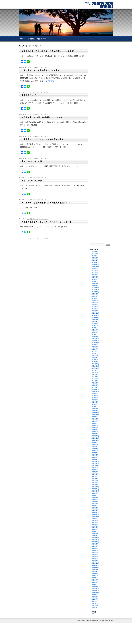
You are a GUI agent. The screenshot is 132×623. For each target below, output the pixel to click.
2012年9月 (94, 595)
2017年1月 (94, 485)
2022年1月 (94, 362)
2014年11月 (95, 540)
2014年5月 (94, 552)
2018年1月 (94, 459)
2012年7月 (94, 599)
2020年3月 (94, 406)
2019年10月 (95, 415)
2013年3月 (94, 582)
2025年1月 (94, 285)
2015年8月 (94, 521)
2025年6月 (94, 275)
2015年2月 (94, 533)
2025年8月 (94, 271)
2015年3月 (94, 531)
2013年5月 (94, 578)
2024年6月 (94, 300)
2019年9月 (94, 417)
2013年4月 (94, 580)
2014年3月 (94, 557)
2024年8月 (94, 296)
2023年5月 (94, 328)
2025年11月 (95, 264)
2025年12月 (95, 262)
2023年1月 (94, 336)
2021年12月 (95, 364)
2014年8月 (94, 546)
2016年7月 (94, 497)
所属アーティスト (44, 39)
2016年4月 (94, 504)
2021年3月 (94, 383)
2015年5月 (94, 527)
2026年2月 (94, 258)
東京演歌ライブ (29, 95)
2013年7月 (94, 574)
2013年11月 (95, 565)
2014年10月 (95, 542)
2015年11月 (95, 514)
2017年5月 (94, 476)
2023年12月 (95, 313)
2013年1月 (94, 586)
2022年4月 (94, 355)
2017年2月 (94, 482)
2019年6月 (94, 423)
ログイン (94, 614)
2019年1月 (94, 434)
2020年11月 (95, 391)
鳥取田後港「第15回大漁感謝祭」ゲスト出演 (42, 117)
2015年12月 (95, 512)
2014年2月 (94, 559)
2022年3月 (94, 357)
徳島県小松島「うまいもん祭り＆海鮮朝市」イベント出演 (48, 51)
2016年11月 (95, 489)
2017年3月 (94, 480)
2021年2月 (94, 385)
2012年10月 (95, 593)
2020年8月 (94, 396)
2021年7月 (94, 374)
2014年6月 (94, 550)
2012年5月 (94, 603)
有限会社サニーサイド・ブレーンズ (98, 5)
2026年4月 (94, 254)
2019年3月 (94, 429)
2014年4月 (94, 554)
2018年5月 (94, 451)
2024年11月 (95, 290)
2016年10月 (95, 491)
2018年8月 (94, 444)
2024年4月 (94, 304)
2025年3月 (94, 281)
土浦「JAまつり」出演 (32, 161)
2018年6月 (94, 449)
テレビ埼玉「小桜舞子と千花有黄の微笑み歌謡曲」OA (46, 203)
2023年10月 (95, 317)
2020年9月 (94, 393)
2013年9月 (94, 569)
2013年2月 (94, 584)
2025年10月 (95, 266)
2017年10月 (95, 465)
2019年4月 (94, 427)
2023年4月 (94, 330)
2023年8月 (94, 321)
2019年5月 (94, 425)
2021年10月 (95, 368)
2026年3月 (94, 256)
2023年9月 (94, 319)
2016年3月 (94, 506)
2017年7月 (94, 472)
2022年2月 (94, 360)
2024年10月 (95, 292)
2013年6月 (94, 576)
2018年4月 (94, 453)
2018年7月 (94, 446)
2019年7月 (94, 421)
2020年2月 (94, 408)
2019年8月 (94, 419)
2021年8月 (94, 372)
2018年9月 (94, 442)
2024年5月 (94, 302)
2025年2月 (94, 283)
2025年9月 (94, 268)
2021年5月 (94, 379)
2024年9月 (94, 294)
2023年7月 (94, 324)
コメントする (43, 67)
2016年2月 (94, 508)
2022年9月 (94, 345)
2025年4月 (94, 279)
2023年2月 (94, 334)
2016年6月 (94, 499)
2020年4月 (94, 404)
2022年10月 (95, 343)
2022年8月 (94, 347)
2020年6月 (94, 400)
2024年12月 (95, 287)
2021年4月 (94, 381)
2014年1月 (94, 561)
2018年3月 (94, 455)
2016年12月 (95, 487)
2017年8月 (94, 470)
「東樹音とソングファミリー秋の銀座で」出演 (43, 139)
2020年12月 (95, 389)
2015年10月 (95, 516)
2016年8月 (94, 495)
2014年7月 (94, 548)
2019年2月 (94, 432)
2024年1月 (94, 311)
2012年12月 (95, 588)
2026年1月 (94, 260)
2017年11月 (95, 463)
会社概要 (31, 39)
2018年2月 (94, 457)
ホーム (22, 39)
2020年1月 (94, 410)
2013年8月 (94, 571)
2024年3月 (94, 307)
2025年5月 (94, 277)
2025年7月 (94, 273)
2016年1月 (94, 510)
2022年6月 (94, 351)
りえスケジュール (32, 67)
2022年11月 (95, 340)
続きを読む (51, 81)
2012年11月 (95, 590)
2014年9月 (94, 544)
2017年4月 (94, 478)
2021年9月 (94, 370)
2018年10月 (95, 440)
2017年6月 (94, 474)
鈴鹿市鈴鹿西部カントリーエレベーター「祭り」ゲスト (47, 222)
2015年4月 (94, 529)
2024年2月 (94, 309)
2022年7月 (94, 349)
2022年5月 (94, 353)
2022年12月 (95, 338)
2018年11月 (95, 438)
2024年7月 (94, 298)
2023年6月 (94, 326)
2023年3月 (94, 332)
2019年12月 (95, 412)
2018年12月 (95, 436)
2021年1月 (94, 387)
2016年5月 (94, 501)
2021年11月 (95, 366)
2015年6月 (94, 525)
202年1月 (94, 607)
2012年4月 (94, 605)
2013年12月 (95, 563)
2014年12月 (95, 537)
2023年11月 (95, 315)
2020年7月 (94, 398)
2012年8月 (94, 597)
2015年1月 (94, 535)
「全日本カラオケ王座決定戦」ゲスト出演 (41, 70)
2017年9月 (94, 468)
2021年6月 (94, 376)
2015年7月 (94, 523)
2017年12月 (95, 461)
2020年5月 (94, 402)
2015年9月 (94, 518)
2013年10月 (95, 567)
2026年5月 (94, 251)
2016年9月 (94, 493)
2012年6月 (94, 601)
